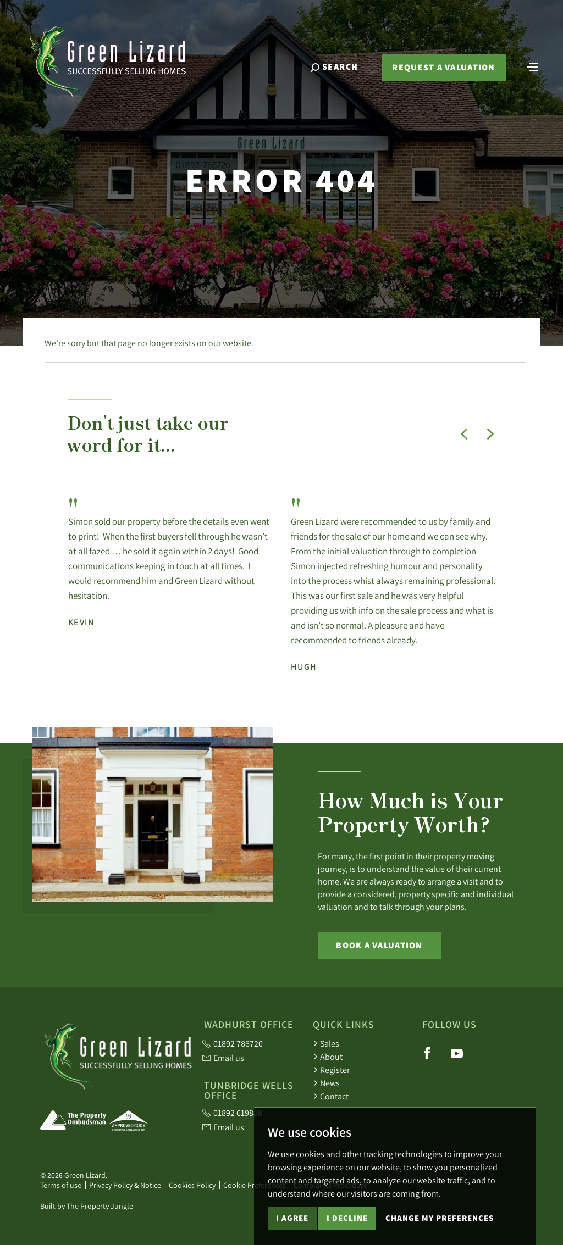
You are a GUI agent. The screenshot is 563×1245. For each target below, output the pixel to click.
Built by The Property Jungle (86, 1206)
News (326, 1082)
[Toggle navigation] (532, 66)
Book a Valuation (379, 945)
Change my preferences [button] (439, 1226)
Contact (331, 1096)
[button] (464, 434)
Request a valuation (443, 67)
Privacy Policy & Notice (125, 1185)
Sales (326, 1043)
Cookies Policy (192, 1185)
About (328, 1056)
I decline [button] (347, 1226)
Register (331, 1069)
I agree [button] (292, 1226)
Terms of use (60, 1185)
